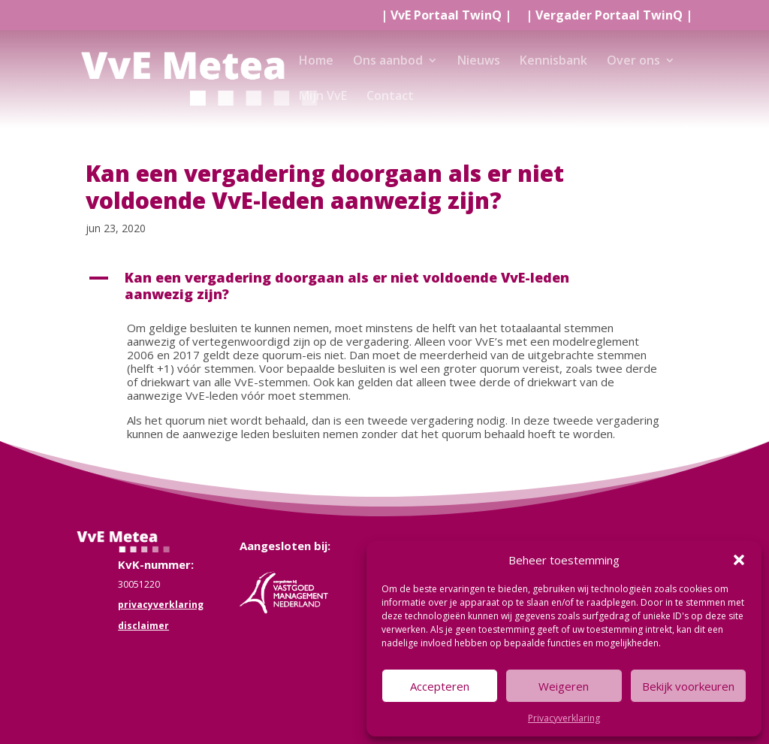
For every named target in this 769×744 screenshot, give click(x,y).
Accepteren (439, 686)
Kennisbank (553, 61)
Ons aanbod (388, 61)
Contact (390, 97)
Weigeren (563, 686)
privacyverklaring (161, 604)
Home (316, 61)
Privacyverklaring (564, 718)
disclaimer (143, 625)
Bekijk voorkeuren (688, 686)
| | (446, 16)
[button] (738, 559)
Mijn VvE (323, 97)
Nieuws (478, 61)
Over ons (633, 61)
